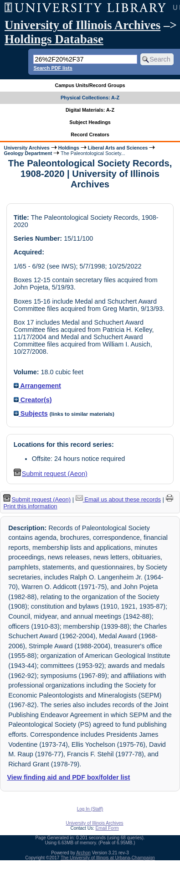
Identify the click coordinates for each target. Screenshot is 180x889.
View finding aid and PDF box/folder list (68, 777)
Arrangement (37, 385)
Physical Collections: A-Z (90, 97)
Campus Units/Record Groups (90, 85)
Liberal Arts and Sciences (118, 147)
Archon (83, 852)
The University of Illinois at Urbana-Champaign (108, 857)
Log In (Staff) (90, 808)
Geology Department (28, 153)
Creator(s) (33, 399)
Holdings (68, 147)
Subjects (31, 413)
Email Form (106, 828)
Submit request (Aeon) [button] (50, 473)
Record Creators (90, 134)
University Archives (26, 147)
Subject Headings (90, 122)
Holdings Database (54, 39)
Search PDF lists (52, 68)
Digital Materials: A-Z (90, 110)
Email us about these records (118, 499)
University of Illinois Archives (82, 25)
